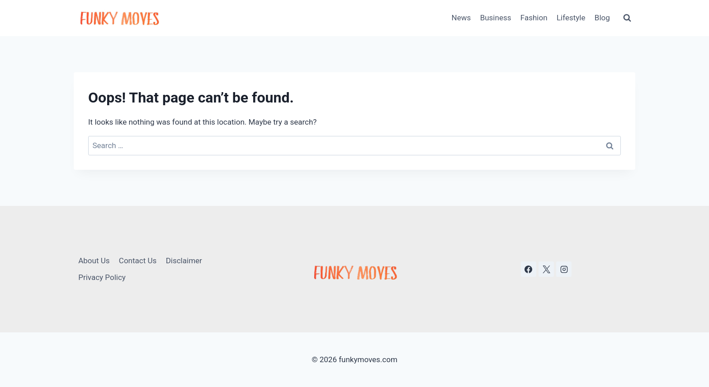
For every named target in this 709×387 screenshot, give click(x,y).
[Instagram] (564, 269)
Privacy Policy (102, 277)
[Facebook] (528, 269)
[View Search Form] (627, 18)
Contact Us (137, 260)
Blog (602, 17)
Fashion (534, 17)
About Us (93, 260)
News (461, 17)
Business (495, 17)
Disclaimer (184, 260)
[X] (546, 269)
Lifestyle (571, 17)
